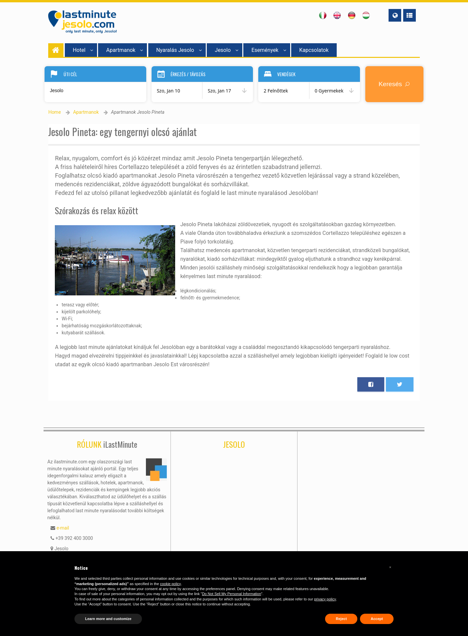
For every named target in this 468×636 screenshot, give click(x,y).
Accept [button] (377, 619)
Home (54, 112)
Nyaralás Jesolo (179, 50)
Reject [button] (341, 619)
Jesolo (226, 50)
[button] (390, 567)
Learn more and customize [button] (108, 619)
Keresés (395, 83)
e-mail (63, 528)
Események (268, 50)
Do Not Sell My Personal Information (231, 594)
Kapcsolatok (313, 50)
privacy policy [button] (325, 599)
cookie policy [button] (170, 584)
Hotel (83, 50)
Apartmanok (124, 50)
